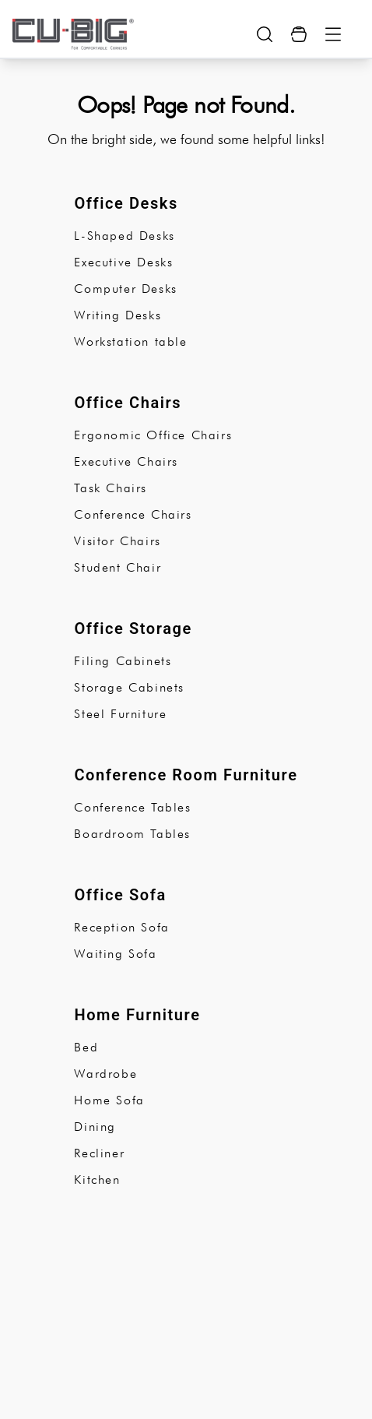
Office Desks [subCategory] (125, 203)
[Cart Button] (299, 34)
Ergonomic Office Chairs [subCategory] (153, 435)
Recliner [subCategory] (99, 1153)
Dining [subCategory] (95, 1126)
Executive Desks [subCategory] (123, 262)
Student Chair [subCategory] (117, 567)
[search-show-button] (264, 34)
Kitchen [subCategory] (97, 1179)
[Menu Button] (333, 34)
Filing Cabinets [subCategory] (122, 660)
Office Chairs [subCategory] (127, 402)
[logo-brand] (73, 34)
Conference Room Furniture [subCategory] (185, 775)
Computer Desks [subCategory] (125, 288)
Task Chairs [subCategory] (110, 488)
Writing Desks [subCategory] (117, 315)
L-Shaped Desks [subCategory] (124, 235)
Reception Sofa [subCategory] (121, 927)
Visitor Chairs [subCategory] (117, 540)
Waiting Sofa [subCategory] (115, 953)
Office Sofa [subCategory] (120, 895)
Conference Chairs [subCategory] (132, 514)
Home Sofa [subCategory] (109, 1100)
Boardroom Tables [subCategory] (132, 833)
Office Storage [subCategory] (133, 628)
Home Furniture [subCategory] (137, 1014)
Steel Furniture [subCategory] (120, 713)
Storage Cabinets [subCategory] (129, 687)
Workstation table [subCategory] (130, 341)
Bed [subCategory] (86, 1047)
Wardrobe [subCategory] (105, 1073)
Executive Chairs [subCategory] (126, 461)
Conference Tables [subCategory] (132, 807)
